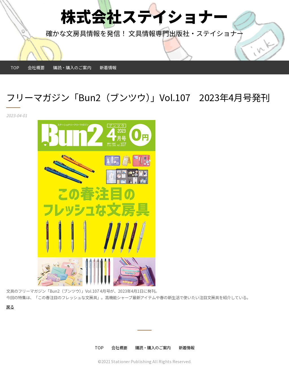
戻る (10, 307)
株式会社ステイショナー (144, 16)
